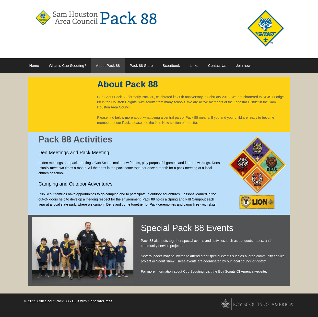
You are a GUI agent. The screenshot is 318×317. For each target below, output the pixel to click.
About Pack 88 (108, 65)
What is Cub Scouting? (67, 65)
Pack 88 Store (141, 65)
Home (34, 65)
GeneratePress (100, 301)
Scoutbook (171, 65)
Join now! (243, 65)
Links (194, 65)
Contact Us (217, 65)
